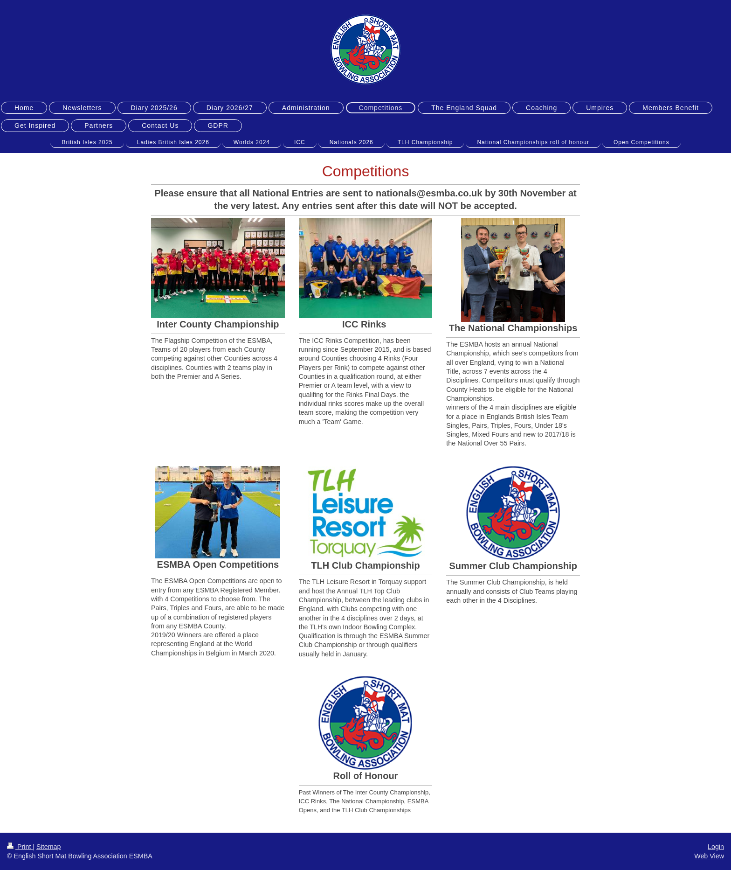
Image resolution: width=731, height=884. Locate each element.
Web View (709, 856)
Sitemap (48, 846)
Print (20, 846)
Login (716, 846)
